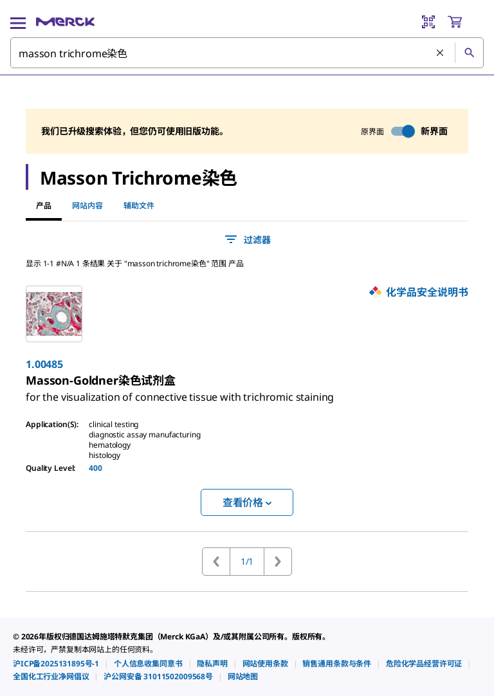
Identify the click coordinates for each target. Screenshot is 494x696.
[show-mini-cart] (465, 22)
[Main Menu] (18, 22)
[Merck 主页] (65, 22)
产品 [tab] (43, 205)
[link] (180, 392)
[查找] (469, 52)
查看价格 (247, 502)
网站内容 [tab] (87, 205)
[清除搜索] (440, 53)
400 (95, 467)
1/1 (247, 561)
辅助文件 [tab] (139, 205)
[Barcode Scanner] (428, 22)
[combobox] (247, 53)
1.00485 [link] (44, 364)
